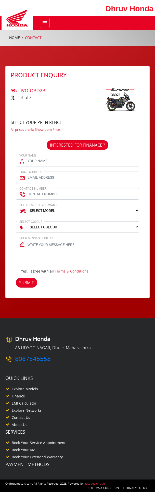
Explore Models (25, 388)
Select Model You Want (38, 205)
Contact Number (32, 188)
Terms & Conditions (71, 271)
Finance (18, 396)
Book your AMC (25, 449)
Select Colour (30, 221)
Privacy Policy (136, 488)
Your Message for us (36, 238)
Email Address (30, 172)
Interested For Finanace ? (77, 145)
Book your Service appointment (39, 442)
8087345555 (33, 359)
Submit (26, 283)
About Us (19, 424)
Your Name (27, 155)
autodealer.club (94, 483)
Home (14, 37)
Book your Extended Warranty (37, 457)
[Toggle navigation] (44, 23)
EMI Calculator (24, 403)
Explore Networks (27, 410)
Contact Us (21, 417)
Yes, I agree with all (54, 271)
